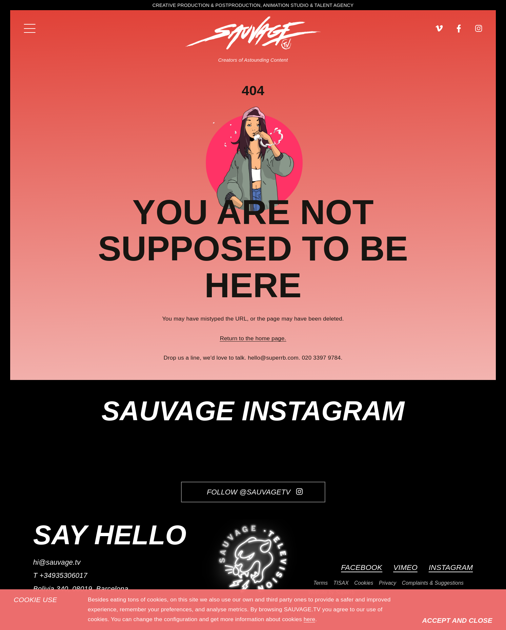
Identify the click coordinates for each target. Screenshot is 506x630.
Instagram (451, 567)
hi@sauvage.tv (57, 562)
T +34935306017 (60, 575)
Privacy (387, 583)
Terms (321, 583)
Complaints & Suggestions (432, 583)
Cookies (363, 583)
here (309, 619)
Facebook (361, 567)
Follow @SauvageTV (255, 492)
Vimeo (405, 567)
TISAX (341, 583)
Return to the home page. (253, 338)
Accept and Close (457, 620)
